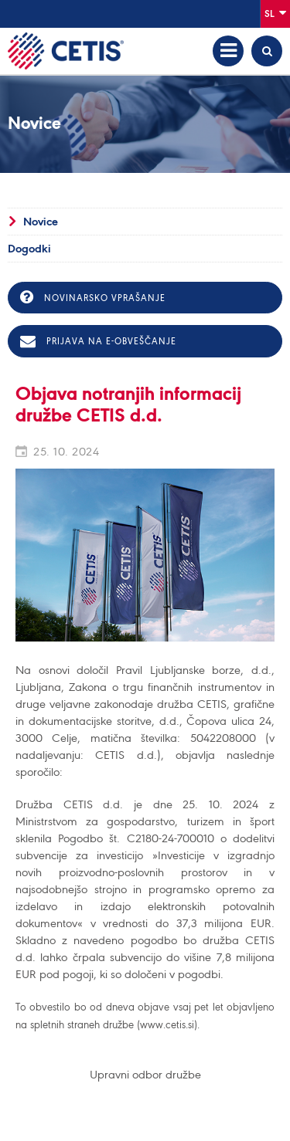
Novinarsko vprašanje (92, 297)
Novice (40, 222)
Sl (275, 12)
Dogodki (29, 249)
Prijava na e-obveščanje (98, 341)
